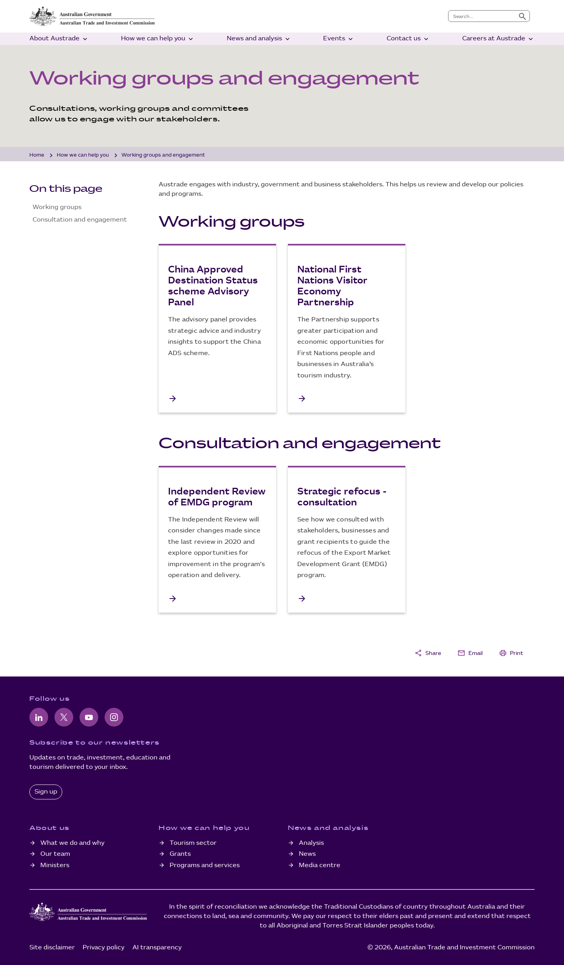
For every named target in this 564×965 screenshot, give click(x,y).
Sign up (45, 791)
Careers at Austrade (498, 38)
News (307, 854)
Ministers (54, 865)
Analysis (311, 843)
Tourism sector (193, 843)
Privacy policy (104, 947)
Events (338, 38)
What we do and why (72, 843)
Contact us (408, 38)
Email (470, 653)
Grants (180, 854)
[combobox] (481, 16)
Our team (55, 854)
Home (36, 155)
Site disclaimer (52, 947)
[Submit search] (522, 16)
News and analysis (259, 38)
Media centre (319, 865)
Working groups (57, 207)
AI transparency (157, 947)
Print (511, 653)
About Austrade (59, 38)
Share (427, 653)
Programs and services (205, 865)
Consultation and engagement (80, 219)
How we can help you (158, 38)
